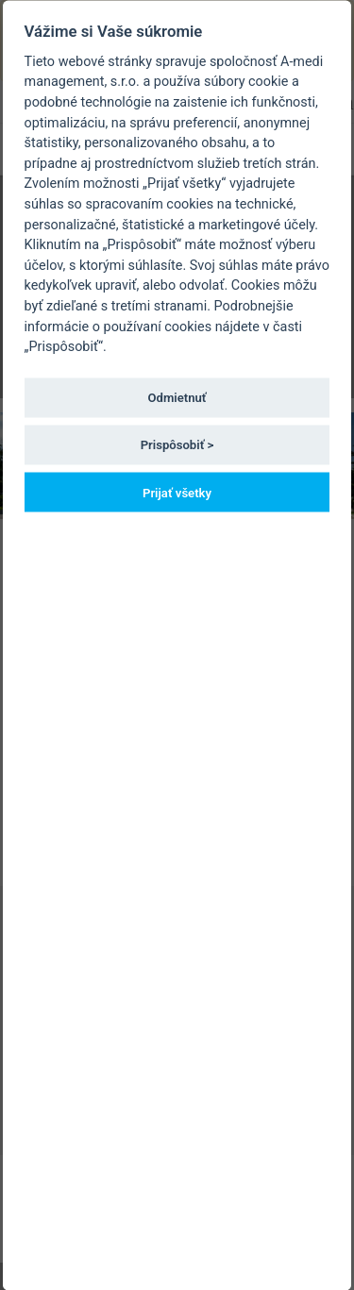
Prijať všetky (177, 492)
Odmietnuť (177, 398)
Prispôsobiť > (177, 445)
